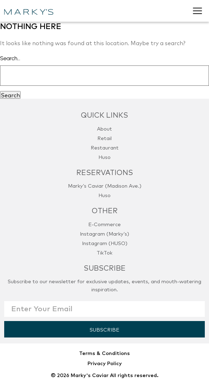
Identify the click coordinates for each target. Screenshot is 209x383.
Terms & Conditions (104, 352)
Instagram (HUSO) (104, 242)
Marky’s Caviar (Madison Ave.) (104, 185)
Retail (104, 137)
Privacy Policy (105, 363)
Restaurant (105, 147)
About (104, 128)
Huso (104, 156)
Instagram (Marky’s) (104, 233)
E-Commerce (104, 224)
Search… (10, 58)
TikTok (104, 252)
